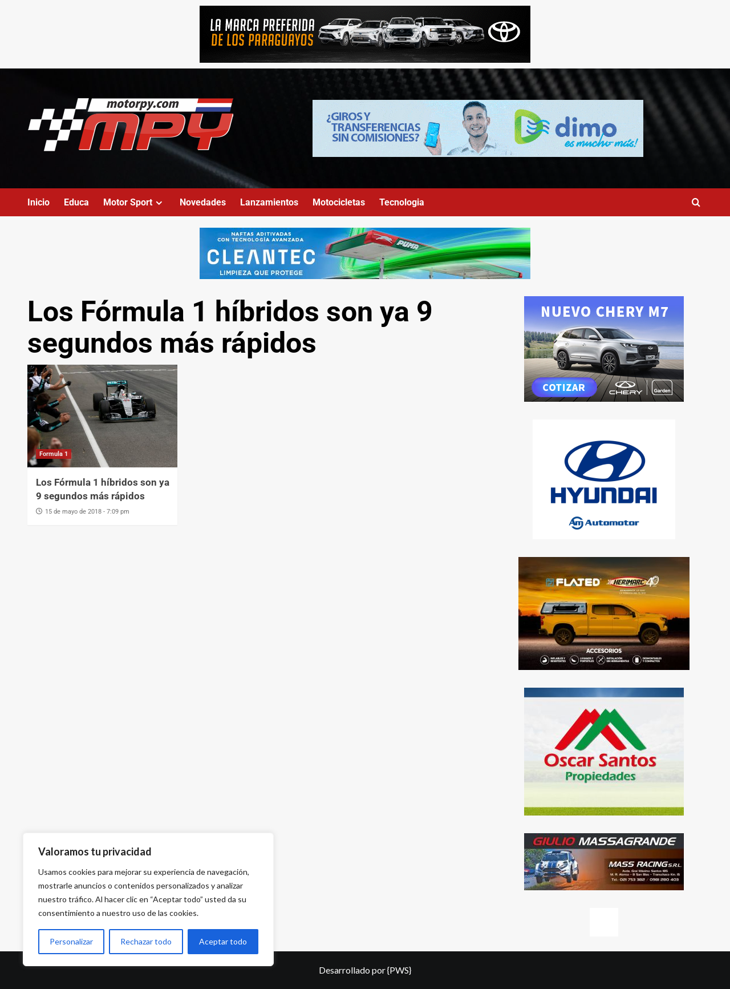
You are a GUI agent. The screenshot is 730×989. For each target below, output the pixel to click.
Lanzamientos (269, 202)
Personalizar (71, 941)
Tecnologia (401, 202)
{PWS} (399, 969)
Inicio (38, 202)
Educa (76, 202)
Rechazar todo (146, 941)
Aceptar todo (223, 941)
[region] (148, 899)
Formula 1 (53, 454)
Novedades (203, 202)
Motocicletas (339, 202)
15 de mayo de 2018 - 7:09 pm (87, 511)
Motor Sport (134, 202)
